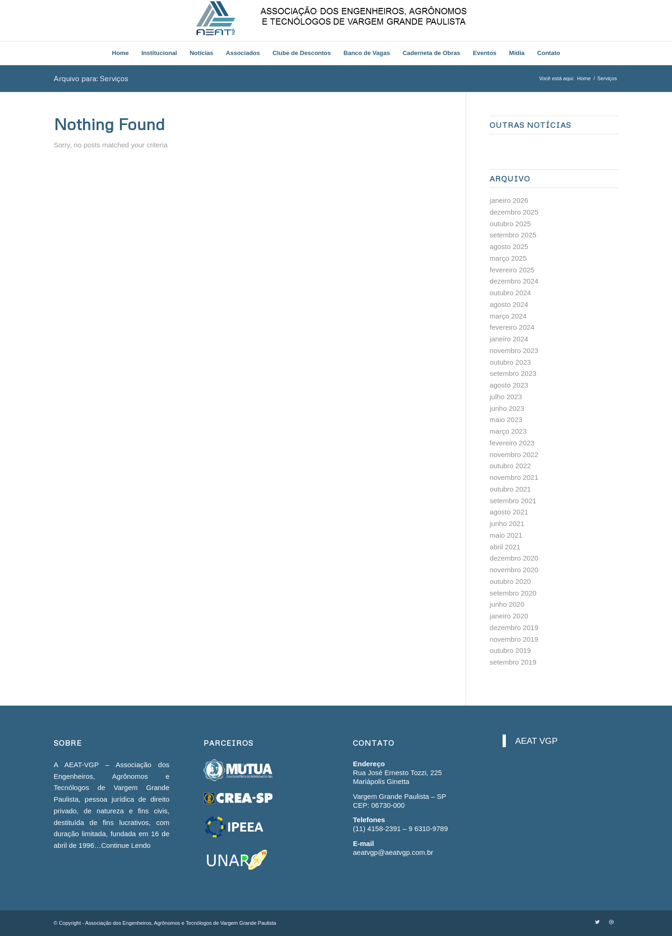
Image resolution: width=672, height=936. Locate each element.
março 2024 (508, 316)
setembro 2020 (513, 593)
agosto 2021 (509, 512)
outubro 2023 (510, 362)
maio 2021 (506, 535)
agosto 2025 (509, 246)
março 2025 (508, 258)
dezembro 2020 (514, 558)
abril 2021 (505, 547)
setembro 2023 (513, 373)
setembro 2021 (513, 501)
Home (583, 78)
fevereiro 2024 (512, 327)
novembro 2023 (514, 350)
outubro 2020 (510, 581)
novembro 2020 (514, 570)
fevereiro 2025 (512, 270)
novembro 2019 (514, 639)
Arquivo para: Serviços (91, 78)
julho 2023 (506, 397)
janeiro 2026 (509, 200)
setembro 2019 (513, 662)
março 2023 (508, 431)
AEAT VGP (536, 741)
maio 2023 (506, 419)
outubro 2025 (510, 224)
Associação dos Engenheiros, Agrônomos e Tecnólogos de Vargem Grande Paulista (180, 923)
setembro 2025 (513, 235)
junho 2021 (507, 523)
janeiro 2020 (509, 616)
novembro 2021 (514, 477)
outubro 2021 (510, 489)
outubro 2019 (510, 650)
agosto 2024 (509, 304)
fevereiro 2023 (512, 443)
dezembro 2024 (514, 281)
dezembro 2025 (514, 212)
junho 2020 (507, 604)
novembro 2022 (514, 454)
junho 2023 (507, 408)
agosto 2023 (509, 385)
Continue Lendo (126, 845)
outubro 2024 (510, 293)
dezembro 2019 (514, 627)
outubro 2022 (510, 466)
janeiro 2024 (509, 339)
